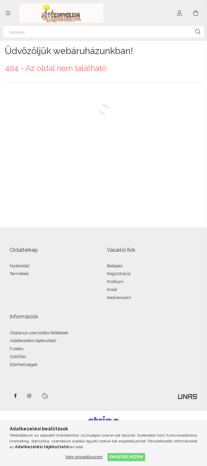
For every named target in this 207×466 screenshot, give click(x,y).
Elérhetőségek (24, 364)
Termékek (19, 273)
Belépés (114, 265)
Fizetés (16, 348)
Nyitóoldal (19, 265)
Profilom (115, 281)
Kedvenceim (119, 297)
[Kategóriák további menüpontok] (8, 13)
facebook (15, 395)
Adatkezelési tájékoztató (33, 340)
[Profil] (179, 13)
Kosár (112, 289)
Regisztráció (119, 273)
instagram (29, 395)
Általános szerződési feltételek (39, 332)
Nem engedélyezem (84, 456)
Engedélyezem (126, 456)
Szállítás (18, 356)
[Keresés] (103, 32)
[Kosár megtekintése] (196, 13)
